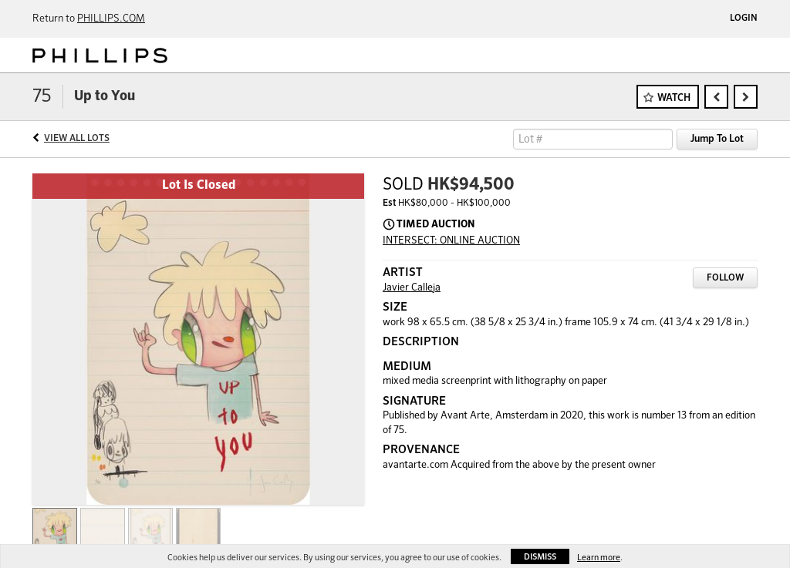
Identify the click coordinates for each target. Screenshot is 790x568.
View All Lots (77, 138)
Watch (673, 98)
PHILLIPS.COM (111, 19)
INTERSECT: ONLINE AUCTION (451, 241)
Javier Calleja (412, 288)
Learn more (598, 557)
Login (744, 18)
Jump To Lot (717, 139)
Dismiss (540, 557)
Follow (725, 278)
